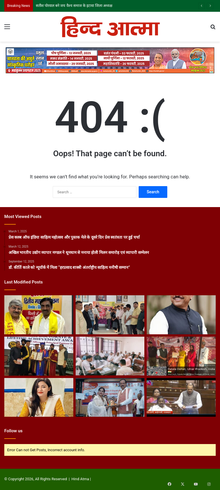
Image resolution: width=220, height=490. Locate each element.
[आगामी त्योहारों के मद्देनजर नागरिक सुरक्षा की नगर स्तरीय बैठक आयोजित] (110, 356)
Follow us (13, 430)
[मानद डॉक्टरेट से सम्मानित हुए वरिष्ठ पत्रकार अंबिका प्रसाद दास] (38, 356)
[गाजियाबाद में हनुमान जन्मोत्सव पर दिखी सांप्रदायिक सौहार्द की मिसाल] (110, 314)
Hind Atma (80, 479)
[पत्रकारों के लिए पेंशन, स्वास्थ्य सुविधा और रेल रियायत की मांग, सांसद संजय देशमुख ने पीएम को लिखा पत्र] (181, 314)
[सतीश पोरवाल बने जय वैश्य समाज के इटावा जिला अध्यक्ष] (38, 314)
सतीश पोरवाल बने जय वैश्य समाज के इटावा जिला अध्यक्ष (74, 5)
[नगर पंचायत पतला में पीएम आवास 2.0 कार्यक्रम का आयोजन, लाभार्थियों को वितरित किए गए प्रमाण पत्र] (181, 356)
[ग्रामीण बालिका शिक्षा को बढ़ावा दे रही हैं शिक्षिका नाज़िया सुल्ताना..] (110, 397)
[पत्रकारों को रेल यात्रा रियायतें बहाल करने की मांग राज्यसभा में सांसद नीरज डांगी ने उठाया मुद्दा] (181, 397)
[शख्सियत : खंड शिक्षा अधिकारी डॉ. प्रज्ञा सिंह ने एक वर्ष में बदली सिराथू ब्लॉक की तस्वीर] (38, 397)
